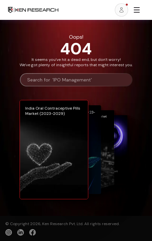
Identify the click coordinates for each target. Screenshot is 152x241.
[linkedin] (21, 232)
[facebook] (33, 233)
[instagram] (9, 232)
